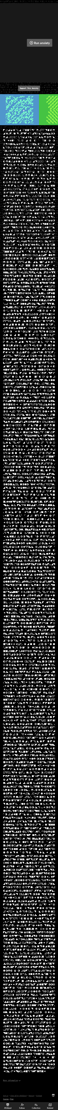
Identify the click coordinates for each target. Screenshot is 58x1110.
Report (31, 1095)
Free (11, 1099)
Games (6, 1099)
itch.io (5, 1095)
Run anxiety (40, 43)
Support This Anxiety (29, 88)
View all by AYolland (18, 1095)
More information (12, 1080)
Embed (39, 1095)
